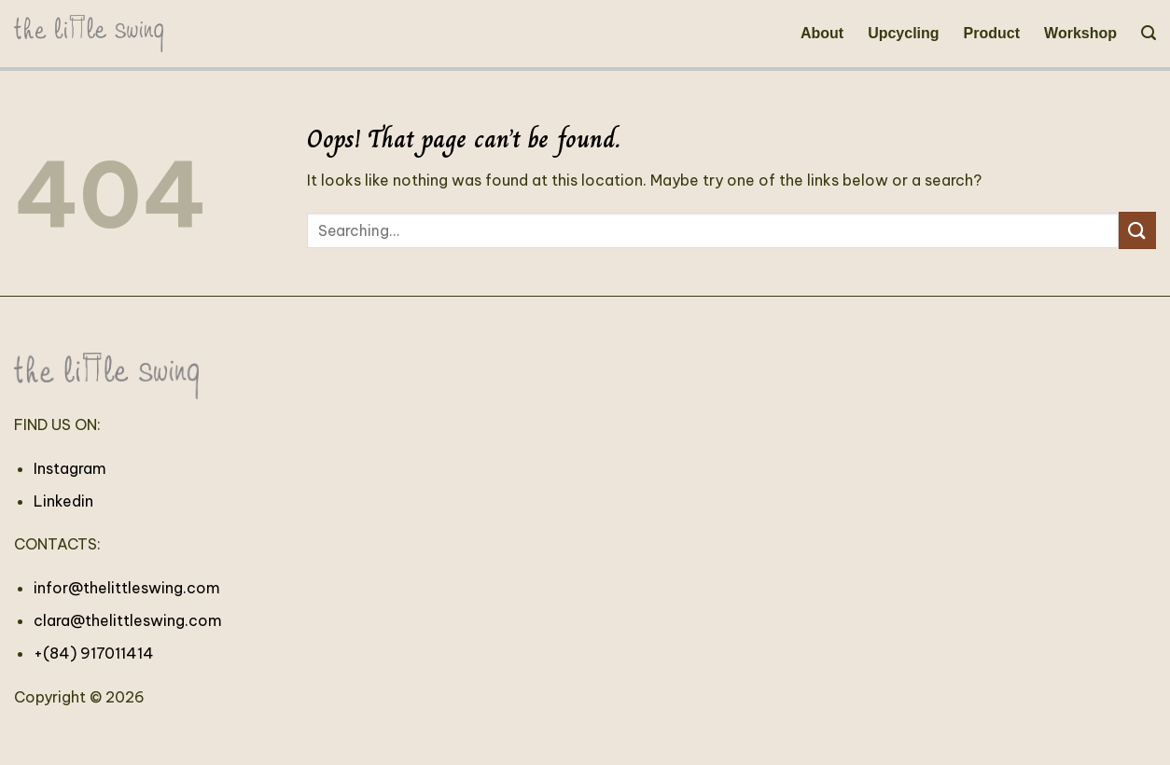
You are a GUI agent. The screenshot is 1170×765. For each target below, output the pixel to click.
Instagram (70, 468)
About (822, 33)
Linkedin (63, 501)
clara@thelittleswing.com (128, 620)
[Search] (1148, 33)
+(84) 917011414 (94, 653)
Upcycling (903, 33)
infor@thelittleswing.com (127, 587)
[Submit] (1137, 230)
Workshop (1080, 33)
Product (992, 33)
